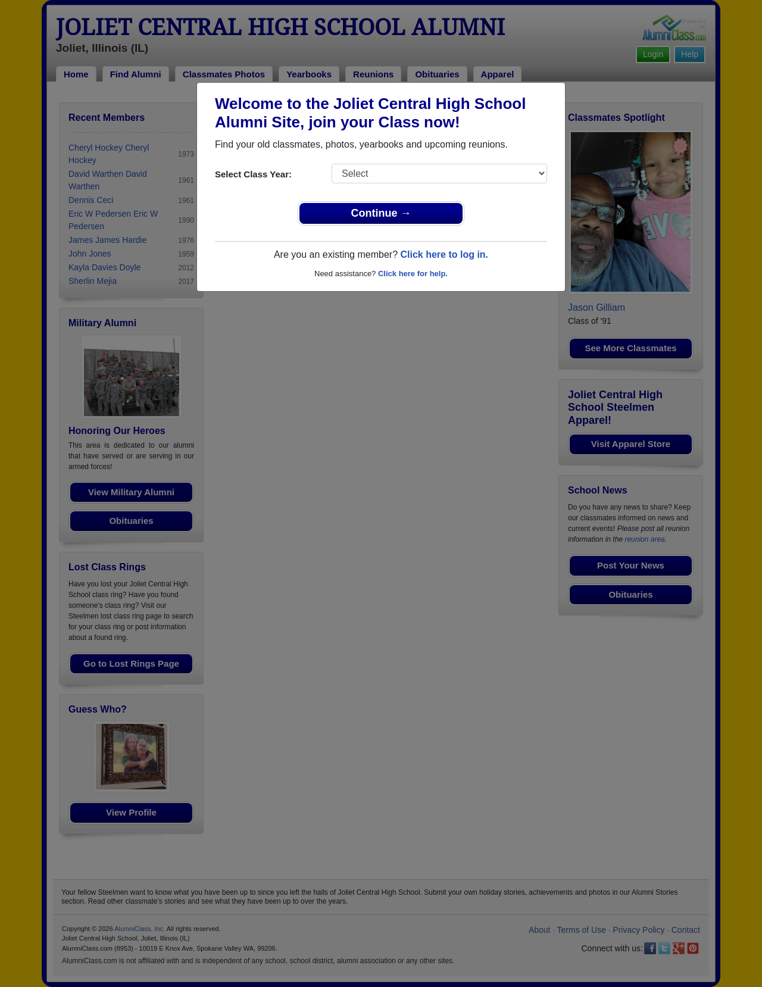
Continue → (381, 213)
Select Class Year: (253, 174)
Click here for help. (413, 273)
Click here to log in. (444, 254)
